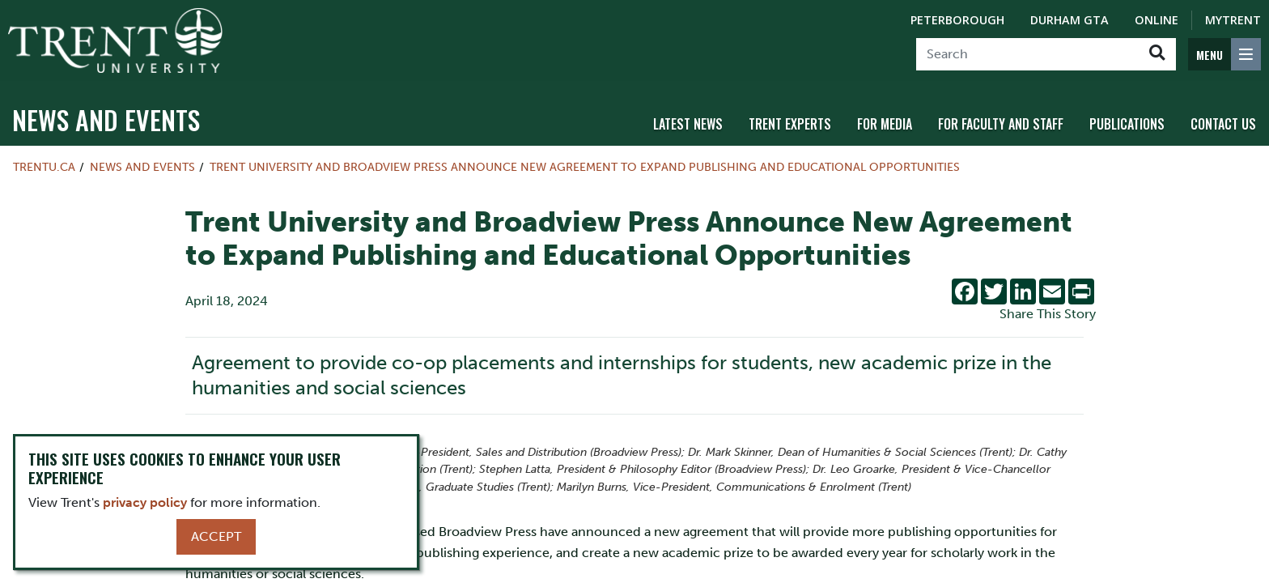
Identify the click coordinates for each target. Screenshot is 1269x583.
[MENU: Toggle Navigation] (1224, 54)
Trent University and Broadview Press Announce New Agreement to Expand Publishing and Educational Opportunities (585, 167)
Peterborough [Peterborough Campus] (957, 20)
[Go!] (1157, 54)
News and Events (106, 119)
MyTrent (1233, 20)
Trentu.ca (44, 167)
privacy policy (145, 502)
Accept (216, 536)
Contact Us (1223, 124)
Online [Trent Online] (1156, 20)
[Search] (1027, 54)
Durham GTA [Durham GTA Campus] (1069, 20)
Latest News (688, 124)
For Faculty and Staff (1000, 124)
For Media (884, 124)
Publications (1127, 124)
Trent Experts (790, 124)
